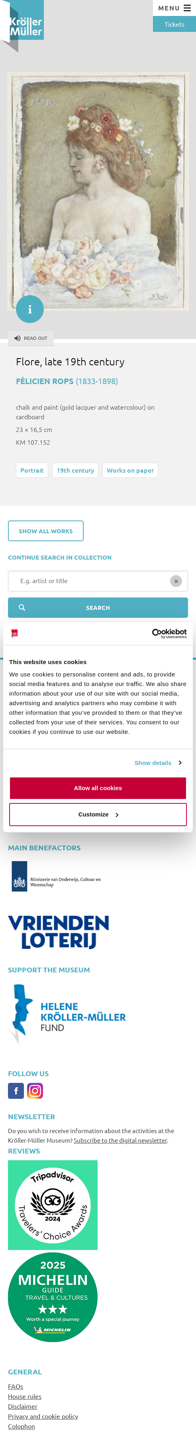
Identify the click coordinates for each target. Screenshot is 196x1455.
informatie (26, 305)
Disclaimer (22, 1406)
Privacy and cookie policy (43, 1416)
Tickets (174, 24)
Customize (98, 814)
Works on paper (130, 469)
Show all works (46, 531)
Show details (153, 762)
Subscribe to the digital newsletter (120, 1140)
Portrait (32, 469)
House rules (24, 1396)
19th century (75, 469)
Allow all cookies (98, 788)
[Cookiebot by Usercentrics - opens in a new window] (152, 634)
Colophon (21, 1426)
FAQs (15, 1386)
